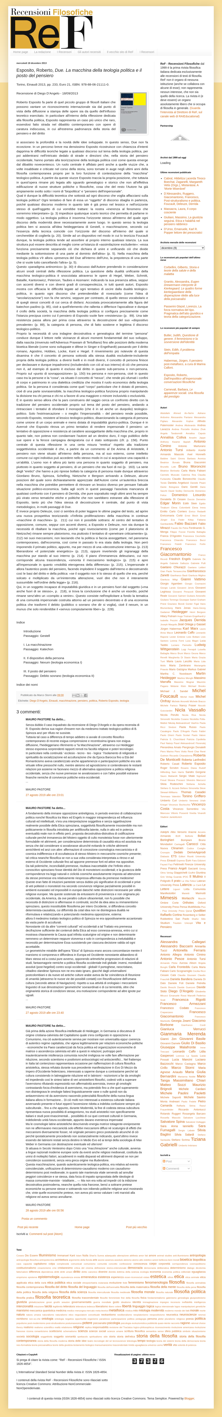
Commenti (171, 1168)
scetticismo (55, 1331)
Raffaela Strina (186, 1105)
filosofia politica (190, 1291)
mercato (91, 1310)
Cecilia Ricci (199, 971)
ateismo (128, 1260)
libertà (127, 1306)
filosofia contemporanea (30, 1287)
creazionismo (44, 1268)
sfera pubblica (173, 1331)
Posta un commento (34, 1218)
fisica (144, 1297)
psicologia (113, 1323)
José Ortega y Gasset (192, 624)
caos (18, 1264)
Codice (190, 848)
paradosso (104, 1319)
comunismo (90, 1264)
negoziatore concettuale (87, 1315)
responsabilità (100, 1327)
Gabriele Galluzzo (179, 563)
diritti (56, 1272)
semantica (151, 1331)
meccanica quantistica (42, 1310)
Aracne (192, 832)
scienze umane (115, 1331)
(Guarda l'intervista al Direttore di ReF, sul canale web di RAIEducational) (181, 112)
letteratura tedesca (85, 1306)
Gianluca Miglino (197, 575)
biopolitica (199, 1259)
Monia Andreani (169, 1101)
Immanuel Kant (66, 1255)
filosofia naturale (164, 1292)
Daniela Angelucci (178, 482)
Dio (27, 1255)
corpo (152, 1263)
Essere (34, 1255)
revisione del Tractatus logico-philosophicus (131, 1327)
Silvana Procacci (176, 780)
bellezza (163, 1260)
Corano (20, 1255)
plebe (160, 1319)
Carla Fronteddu (179, 967)
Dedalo (178, 852)
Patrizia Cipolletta (196, 739)
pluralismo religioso (175, 1319)
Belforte (189, 836)
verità (167, 1345)
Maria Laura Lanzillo (179, 661)
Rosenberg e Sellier (194, 915)
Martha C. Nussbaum (176, 673)
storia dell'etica (126, 1336)
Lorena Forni (177, 641)
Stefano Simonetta (189, 788)
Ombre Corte (169, 902)
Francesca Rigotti (189, 1000)
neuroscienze (188, 1314)
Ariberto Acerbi (196, 450)
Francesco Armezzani (183, 1004)
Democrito (189, 491)
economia (155, 1271)
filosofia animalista (196, 1283)
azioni (155, 1260)
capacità (27, 1264)
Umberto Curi (168, 800)
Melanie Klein (178, 686)
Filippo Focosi (178, 532)
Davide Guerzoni (186, 987)
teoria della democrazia (187, 1341)
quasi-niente (164, 1323)
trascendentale (120, 1345)
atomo (135, 1260)
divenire (103, 1271)
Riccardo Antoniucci (192, 1109)
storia (112, 1336)
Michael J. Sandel (174, 691)
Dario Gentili (190, 487)
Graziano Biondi (176, 604)
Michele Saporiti (170, 1097)
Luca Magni (192, 641)
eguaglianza (199, 1271)
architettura (61, 1259)
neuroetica (172, 1314)
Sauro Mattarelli (168, 776)
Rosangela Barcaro (194, 1113)
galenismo (171, 1298)
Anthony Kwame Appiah (175, 442)
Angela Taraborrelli (171, 433)
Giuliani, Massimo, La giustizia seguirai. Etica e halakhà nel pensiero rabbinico (183, 221)
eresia (77, 1277)
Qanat (189, 911)
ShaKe (195, 919)
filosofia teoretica (52, 1297)
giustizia (21, 1302)
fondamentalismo (156, 1298)
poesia (190, 1318)
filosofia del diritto (56, 1287)
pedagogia (140, 1319)
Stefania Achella (196, 784)
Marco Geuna (191, 653)
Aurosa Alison (187, 963)
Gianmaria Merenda (183, 1033)
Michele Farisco (169, 705)
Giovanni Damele (170, 1043)
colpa (52, 1263)
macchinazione (67, 700)
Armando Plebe (168, 963)
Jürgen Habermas (171, 628)
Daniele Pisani (198, 483)
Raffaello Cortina (171, 914)
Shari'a (92, 1255)
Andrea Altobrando (186, 425)
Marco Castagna (186, 1063)
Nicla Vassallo (190, 710)
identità (137, 1302)
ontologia (47, 1318)
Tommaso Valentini (170, 796)
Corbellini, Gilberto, (181, 271)
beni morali (173, 1260)
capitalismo (40, 1263)
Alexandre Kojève (182, 421)
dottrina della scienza (128, 1272)
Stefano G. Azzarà (169, 788)
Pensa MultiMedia (190, 906)
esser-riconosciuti (133, 1277)
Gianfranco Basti (178, 575)
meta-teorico (101, 1310)
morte (203, 1310)
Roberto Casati (169, 763)
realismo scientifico (44, 1327)
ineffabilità (187, 1302)
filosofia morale (143, 1292)
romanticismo (41, 1331)
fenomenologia (156, 1282)
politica (93, 700)
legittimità (57, 1306)
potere (87, 1323)
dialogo (190, 1268)
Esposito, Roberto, (183, 378)
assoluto (118, 1260)
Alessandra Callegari (183, 942)
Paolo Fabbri (199, 731)
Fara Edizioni (199, 860)
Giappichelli (180, 872)
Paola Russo (188, 727)
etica (179, 1276)
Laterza (186, 885)
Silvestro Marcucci (196, 780)
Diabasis (164, 856)
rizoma (29, 1331)
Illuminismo (47, 1255)
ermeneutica (89, 1277)
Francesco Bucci (196, 540)
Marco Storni (182, 1068)
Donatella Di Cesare (173, 499)
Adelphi (164, 832)
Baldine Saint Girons (172, 458)
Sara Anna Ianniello (176, 1126)
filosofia (177, 1282)
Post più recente (27, 1227)
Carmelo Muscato (169, 475)
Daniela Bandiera (181, 979)
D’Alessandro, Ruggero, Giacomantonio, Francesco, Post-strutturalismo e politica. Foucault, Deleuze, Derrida (182, 199)
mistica (129, 1310)
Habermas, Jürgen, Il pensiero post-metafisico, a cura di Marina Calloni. (185, 364)
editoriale (186, 1272)
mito (135, 1310)
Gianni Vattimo (193, 579)
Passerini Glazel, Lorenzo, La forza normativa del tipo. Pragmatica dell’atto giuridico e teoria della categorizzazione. (183, 311)
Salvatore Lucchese (194, 1117)
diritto (76, 1271)
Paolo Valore (199, 735)
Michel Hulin (187, 697)
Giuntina (201, 872)
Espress (181, 860)
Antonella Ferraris (189, 950)
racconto (175, 1323)
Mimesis (168, 897)
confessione (125, 1264)
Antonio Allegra (171, 954)
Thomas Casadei (193, 792)
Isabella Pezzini (168, 620)
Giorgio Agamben (171, 583)
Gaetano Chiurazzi (173, 567)
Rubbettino (166, 918)
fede (125, 1283)
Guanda (177, 877)
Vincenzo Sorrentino (185, 809)
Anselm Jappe (197, 437)
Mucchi (202, 898)
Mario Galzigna (178, 669)
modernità (157, 1310)
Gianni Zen (168, 1039)
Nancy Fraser (187, 705)
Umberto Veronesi (188, 800)
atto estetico (145, 1260)
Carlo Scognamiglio (181, 971)
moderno (169, 1310)
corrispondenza (180, 1264)
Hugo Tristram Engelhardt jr (191, 616)
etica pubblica (56, 1282)
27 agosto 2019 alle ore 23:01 (45, 795)
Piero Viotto (181, 751)
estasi (146, 1277)
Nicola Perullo (169, 715)
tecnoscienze (119, 1341)
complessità (63, 1264)
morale (194, 1310)
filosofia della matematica (134, 1287)
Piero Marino (167, 751)
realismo (29, 1327)
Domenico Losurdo (189, 495)
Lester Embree (177, 637)
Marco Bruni (176, 653)
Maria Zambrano (180, 665)
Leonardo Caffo (184, 632)
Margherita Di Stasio (180, 657)
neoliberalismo (124, 1315)
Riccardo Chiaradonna (180, 755)
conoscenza (140, 1263)
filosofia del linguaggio (82, 1287)
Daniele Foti (176, 983)
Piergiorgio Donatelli (194, 747)
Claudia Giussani (187, 975)
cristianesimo (65, 1267)
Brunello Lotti (168, 467)
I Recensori (64, 52)
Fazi (170, 864)
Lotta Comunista (195, 889)
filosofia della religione (45, 1292)
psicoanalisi (99, 1323)
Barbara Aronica (196, 458)
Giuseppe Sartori (188, 600)
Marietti (186, 893)
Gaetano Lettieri (197, 567)
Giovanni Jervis (185, 588)
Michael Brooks (197, 686)
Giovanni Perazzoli (183, 591)
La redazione (42, 52)
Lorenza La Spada (187, 1056)
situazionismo (199, 1331)
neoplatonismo (140, 1315)
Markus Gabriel (197, 669)
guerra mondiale (102, 1302)
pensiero (83, 700)
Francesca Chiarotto (171, 540)
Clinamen (177, 848)
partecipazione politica (122, 1319)
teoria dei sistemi (165, 1341)
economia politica (171, 1272)
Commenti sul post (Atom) (45, 1234)
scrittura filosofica (134, 1331)
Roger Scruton (169, 768)
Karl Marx (190, 628)
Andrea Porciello (181, 429)
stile (106, 1336)
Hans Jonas (183, 608)
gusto (116, 1302)
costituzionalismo (26, 1267)
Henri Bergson (198, 612)
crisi (54, 1268)
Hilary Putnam (168, 616)
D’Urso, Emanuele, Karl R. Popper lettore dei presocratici (183, 230)
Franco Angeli (177, 868)
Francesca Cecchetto (194, 536)
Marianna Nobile (186, 1076)
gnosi (49, 1302)
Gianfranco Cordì (193, 1025)
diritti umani (66, 1272)
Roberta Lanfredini (194, 759)
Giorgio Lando (168, 588)
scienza (83, 1331)
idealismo (126, 1302)
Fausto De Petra (179, 528)
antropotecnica (46, 1260)
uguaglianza (141, 1345)
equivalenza (67, 1277)
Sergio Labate (186, 1130)
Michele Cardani (192, 1089)
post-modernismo (36, 1323)
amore (152, 1255)
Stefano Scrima (180, 1139)
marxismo (22, 1310)
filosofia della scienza (73, 1292)
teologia (124, 700)
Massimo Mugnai (184, 682)
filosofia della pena (186, 1287)
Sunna (100, 1255)
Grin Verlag (166, 877)
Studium (165, 923)
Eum (188, 860)
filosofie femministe (110, 1298)
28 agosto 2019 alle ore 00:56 (45, 1210)
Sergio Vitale (187, 776)
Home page (20, 52)
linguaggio (139, 1306)
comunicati (76, 1264)
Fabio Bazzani (186, 524)
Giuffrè (191, 872)
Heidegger (179, 612)
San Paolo (182, 918)
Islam (79, 1255)
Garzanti (193, 868)
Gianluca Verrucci (183, 1029)
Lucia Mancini (182, 1059)
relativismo (66, 1327)
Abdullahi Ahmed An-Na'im (177, 413)
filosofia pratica (25, 1297)
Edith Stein (190, 503)
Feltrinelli (178, 864)
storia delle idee (77, 1340)
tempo (142, 1340)
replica (88, 1327)
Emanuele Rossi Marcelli (182, 995)
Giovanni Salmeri (177, 596)
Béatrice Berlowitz (170, 470)
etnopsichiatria (89, 1283)
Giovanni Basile (192, 1039)
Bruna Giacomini (194, 462)
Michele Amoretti (180, 701)
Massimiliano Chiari (189, 1080)
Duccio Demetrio (196, 499)
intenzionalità (24, 1306)
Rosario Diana (189, 768)
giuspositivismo (198, 1298)
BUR (178, 836)
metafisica (116, 1310)
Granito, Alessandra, (183, 290)
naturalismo (48, 1315)
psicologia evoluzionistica (134, 1323)
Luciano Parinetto (181, 645)
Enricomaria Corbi (171, 515)
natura (20, 1314)
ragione (185, 1323)
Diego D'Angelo (38, 700)
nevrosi (202, 1315)
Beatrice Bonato (170, 462)
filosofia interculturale (99, 1292)
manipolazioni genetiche (193, 1306)
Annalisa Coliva (173, 437)
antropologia (198, 1255)
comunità (102, 1264)
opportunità (80, 1319)
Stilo (203, 919)
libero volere (115, 1306)
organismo (93, 1319)
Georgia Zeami (181, 1020)
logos (177, 1306)
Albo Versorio (178, 832)
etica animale (192, 1277)
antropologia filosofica (27, 1260)
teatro (90, 1341)
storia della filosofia (156, 1335)
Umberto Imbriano (187, 1145)
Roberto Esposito (109, 700)
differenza (34, 1271)
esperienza (117, 1277)
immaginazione (150, 1302)
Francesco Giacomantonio (175, 551)
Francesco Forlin (195, 544)
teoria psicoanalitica (42, 1345)
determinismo (178, 1267)
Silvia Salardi (184, 1134)
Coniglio (201, 848)
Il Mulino (196, 876)
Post (167, 1161)
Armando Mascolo (172, 454)
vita (175, 1345)
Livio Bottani (193, 637)
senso (161, 1331)
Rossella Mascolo (170, 1117)
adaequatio (110, 1255)
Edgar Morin (170, 503)
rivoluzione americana (182, 1327)
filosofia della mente (163, 1287)
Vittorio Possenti (179, 813)
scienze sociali (97, 1331)
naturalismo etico (65, 1315)
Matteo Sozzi (173, 1085)
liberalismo (102, 1306)
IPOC (185, 877)
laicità (48, 1306)
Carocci (192, 844)
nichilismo (22, 1318)
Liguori (176, 889)
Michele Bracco (198, 701)
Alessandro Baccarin (176, 946)
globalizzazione (37, 1302)
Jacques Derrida (192, 620)
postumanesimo (74, 1323)
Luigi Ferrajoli (188, 649)
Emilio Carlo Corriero (173, 511)
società (20, 1336)
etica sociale (74, 1282)
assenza (109, 1260)
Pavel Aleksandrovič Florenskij (190, 743)
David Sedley (175, 491)
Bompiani (186, 840)
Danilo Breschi (168, 987)
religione (78, 1327)
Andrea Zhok (198, 429)
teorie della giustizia (62, 1345)
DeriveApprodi (196, 852)
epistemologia (49, 1277)
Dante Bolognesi (169, 487)
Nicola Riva (189, 715)
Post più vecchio (136, 1227)
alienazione (123, 1255)
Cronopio (165, 852)
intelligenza (200, 1302)
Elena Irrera (199, 507)
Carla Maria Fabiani (193, 470)
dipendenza (47, 1272)
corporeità (164, 1263)
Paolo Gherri (167, 735)
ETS (174, 856)
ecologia (144, 1272)
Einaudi (53, 700)
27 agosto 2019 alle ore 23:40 (45, 1012)
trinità (131, 1345)
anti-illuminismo (181, 1255)
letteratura (69, 1306)
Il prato (175, 880)
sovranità (70, 1336)
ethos (170, 1277)
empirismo (21, 1277)
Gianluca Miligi (169, 579)
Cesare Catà (168, 975)
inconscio (175, 1302)
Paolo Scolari (183, 735)
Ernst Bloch (191, 515)
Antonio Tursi (171, 450)
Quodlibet (199, 910)
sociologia (32, 1336)
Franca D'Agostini (171, 536)
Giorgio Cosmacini (195, 583)
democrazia (135, 1267)
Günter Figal (192, 604)
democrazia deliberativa (156, 1268)
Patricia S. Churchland (172, 739)
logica (150, 1306)
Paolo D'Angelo (181, 731)
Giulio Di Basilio (193, 1043)
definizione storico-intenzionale (110, 1268)
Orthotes (188, 902)
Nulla (85, 1255)
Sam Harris (178, 772)
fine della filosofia (130, 1298)
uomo (160, 1345)
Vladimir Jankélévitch (171, 817)
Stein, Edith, (179, 351)
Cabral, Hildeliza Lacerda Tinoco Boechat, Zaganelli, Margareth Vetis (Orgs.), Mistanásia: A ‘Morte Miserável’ (185, 183)
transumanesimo (103, 1345)
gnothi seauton (62, 1302)
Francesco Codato (174, 1008)
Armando (165, 836)
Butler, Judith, (181, 339)
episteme (32, 1277)
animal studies (164, 1255)
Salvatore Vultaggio (196, 1122)
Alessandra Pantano (182, 417)
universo (152, 1345)
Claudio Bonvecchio (184, 478)
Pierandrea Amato (170, 747)
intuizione (39, 1306)
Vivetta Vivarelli (197, 813)
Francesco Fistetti (171, 544)
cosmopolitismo (198, 1264)
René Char (193, 751)
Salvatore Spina (172, 1122)
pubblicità (152, 1323)
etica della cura (37, 1282)
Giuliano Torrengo (169, 600)
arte (95, 1259)
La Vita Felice (189, 881)
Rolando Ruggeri (170, 1113)
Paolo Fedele (189, 1101)
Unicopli (189, 923)
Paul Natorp (166, 743)
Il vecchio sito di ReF (120, 52)
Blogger (189, 1398)
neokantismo (108, 1314)
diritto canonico (89, 1272)
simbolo (187, 1331)
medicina (61, 1310)
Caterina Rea (188, 475)
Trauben (177, 923)
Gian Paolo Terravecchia (173, 571)
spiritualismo (95, 1336)
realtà (57, 1327)
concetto (113, 1264)
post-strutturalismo (55, 1323)
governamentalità (81, 1302)
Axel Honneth (196, 454)
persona (152, 1318)
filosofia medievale (120, 1292)
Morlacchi (188, 898)
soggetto (59, 1336)
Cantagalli (180, 844)
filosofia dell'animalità (108, 1287)
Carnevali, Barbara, (184, 393)
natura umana (33, 1315)
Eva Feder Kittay (182, 520)
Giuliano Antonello (196, 596)
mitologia (144, 1310)
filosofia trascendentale (85, 1297)
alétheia (134, 1255)
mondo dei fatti (181, 1310)
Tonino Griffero (194, 796)
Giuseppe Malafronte (178, 1047)
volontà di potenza (187, 1345)
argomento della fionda (80, 1260)
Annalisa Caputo (196, 433)
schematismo (70, 1331)
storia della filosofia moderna (52, 1341)
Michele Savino (195, 1097)
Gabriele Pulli (198, 563)
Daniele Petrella (196, 983)
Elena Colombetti (180, 507)
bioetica (186, 1260)
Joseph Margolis (168, 624)
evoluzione (115, 1282)
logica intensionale (164, 1306)
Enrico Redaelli (197, 511)
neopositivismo (157, 1315)
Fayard (164, 864)
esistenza (104, 1277)
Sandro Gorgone (196, 772)
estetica (158, 1276)
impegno (164, 1302)
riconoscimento (162, 1327)
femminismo (136, 1282)
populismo (21, 1323)
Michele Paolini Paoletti (183, 1093)
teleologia (132, 1341)
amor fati (143, 1255)
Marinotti (201, 893)
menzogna (80, 1310)
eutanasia (103, 1283)
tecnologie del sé (103, 1341)
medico (70, 1310)
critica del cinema (83, 1268)
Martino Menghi (185, 678)
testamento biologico (84, 1345)
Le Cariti (197, 885)
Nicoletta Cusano (180, 719)
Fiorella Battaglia (196, 532)
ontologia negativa (64, 1319)
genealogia (183, 1298)
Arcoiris (202, 832)
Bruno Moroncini (192, 466)
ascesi (101, 1260)
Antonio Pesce (172, 959)
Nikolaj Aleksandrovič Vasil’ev (183, 723)
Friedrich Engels (180, 559)
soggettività (46, 1336)
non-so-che (34, 1319)
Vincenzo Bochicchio (179, 804)
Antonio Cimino (195, 954)
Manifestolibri (168, 893)
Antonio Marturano (192, 446)
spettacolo (82, 1336)
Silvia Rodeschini (171, 784)
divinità (112, 1272)
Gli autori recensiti (89, 52)
